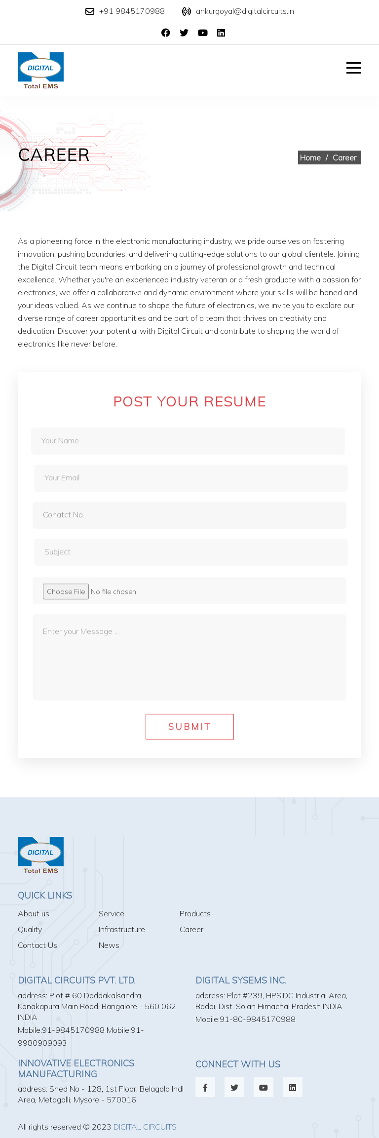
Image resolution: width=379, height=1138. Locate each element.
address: (32, 995)
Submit (189, 730)
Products (195, 913)
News (109, 945)
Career (191, 929)
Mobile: (30, 1030)
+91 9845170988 (132, 11)
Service (111, 913)
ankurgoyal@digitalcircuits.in (245, 11)
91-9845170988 (73, 1030)
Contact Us (37, 945)
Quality (30, 929)
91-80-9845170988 (258, 1019)
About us (33, 913)
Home (310, 157)
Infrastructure (122, 929)
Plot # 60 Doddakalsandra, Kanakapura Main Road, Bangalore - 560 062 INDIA (97, 1006)
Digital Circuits (145, 1127)
